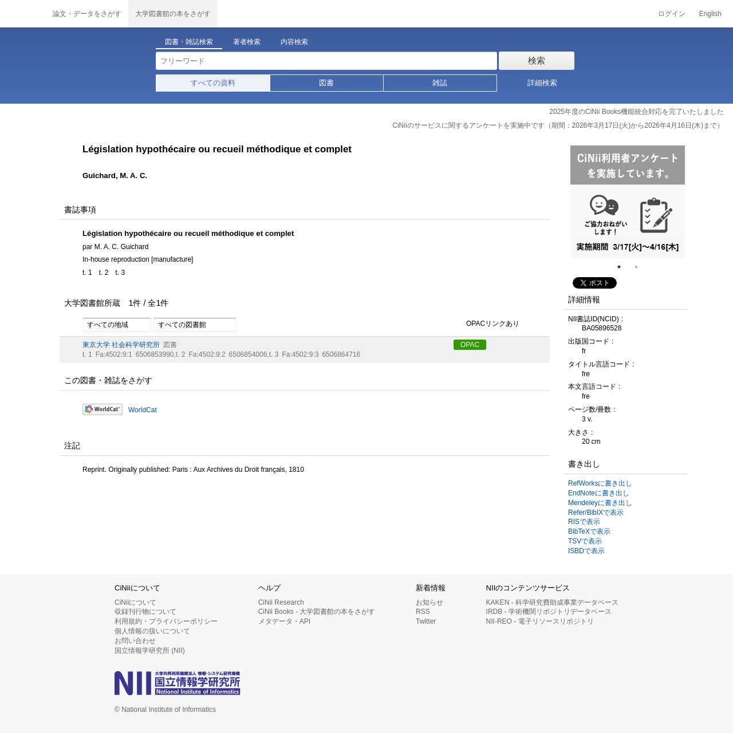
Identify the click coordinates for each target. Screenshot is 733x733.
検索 (536, 60)
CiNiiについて (135, 602)
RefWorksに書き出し (600, 483)
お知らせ (429, 602)
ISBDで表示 (586, 551)
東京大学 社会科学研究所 (121, 345)
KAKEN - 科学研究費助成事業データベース (552, 602)
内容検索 (294, 42)
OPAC (469, 345)
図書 (326, 82)
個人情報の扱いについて (152, 631)
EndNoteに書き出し (598, 493)
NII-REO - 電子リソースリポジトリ (540, 621)
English (710, 14)
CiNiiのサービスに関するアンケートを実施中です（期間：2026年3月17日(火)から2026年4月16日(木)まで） (558, 125)
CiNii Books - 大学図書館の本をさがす (317, 612)
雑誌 (439, 82)
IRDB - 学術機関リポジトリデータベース (549, 612)
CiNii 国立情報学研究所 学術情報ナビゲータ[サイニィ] (23, 13)
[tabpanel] (627, 202)
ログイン (671, 14)
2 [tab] (641, 267)
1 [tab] (623, 267)
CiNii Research (281, 602)
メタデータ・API (284, 621)
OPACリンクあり (486, 324)
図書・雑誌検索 (189, 42)
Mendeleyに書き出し (600, 503)
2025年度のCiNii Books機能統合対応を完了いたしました (636, 112)
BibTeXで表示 (589, 531)
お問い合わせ (135, 641)
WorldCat (142, 410)
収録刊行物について (145, 612)
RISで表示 (584, 522)
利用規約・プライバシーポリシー (166, 621)
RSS (423, 612)
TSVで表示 (585, 541)
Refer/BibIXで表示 (596, 513)
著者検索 (247, 42)
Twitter (426, 621)
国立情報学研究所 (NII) (150, 651)
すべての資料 (213, 82)
